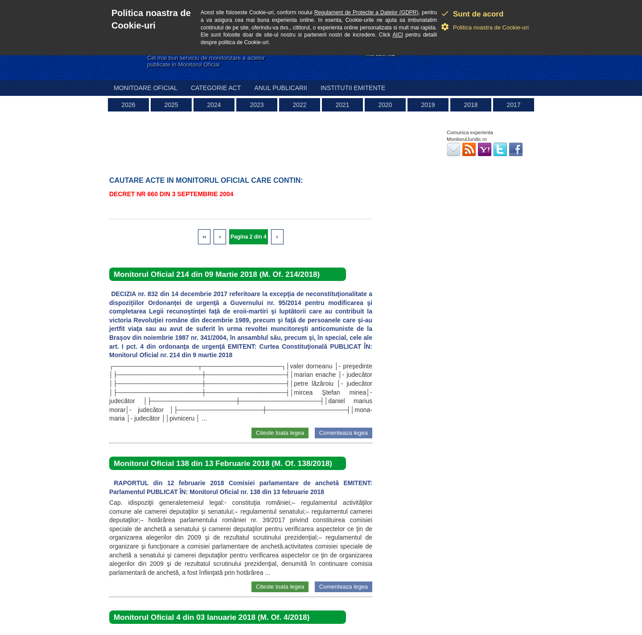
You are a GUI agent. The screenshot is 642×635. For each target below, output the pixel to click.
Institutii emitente (353, 87)
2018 (470, 104)
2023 (256, 104)
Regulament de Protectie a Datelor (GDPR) (366, 12)
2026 (128, 104)
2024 (214, 104)
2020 (385, 104)
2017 (513, 104)
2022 (299, 104)
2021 (342, 104)
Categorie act (216, 87)
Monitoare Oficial (145, 87)
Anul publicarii (280, 87)
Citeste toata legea (280, 432)
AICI (398, 35)
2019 (428, 104)
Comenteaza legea (343, 432)
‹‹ (204, 237)
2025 (171, 104)
